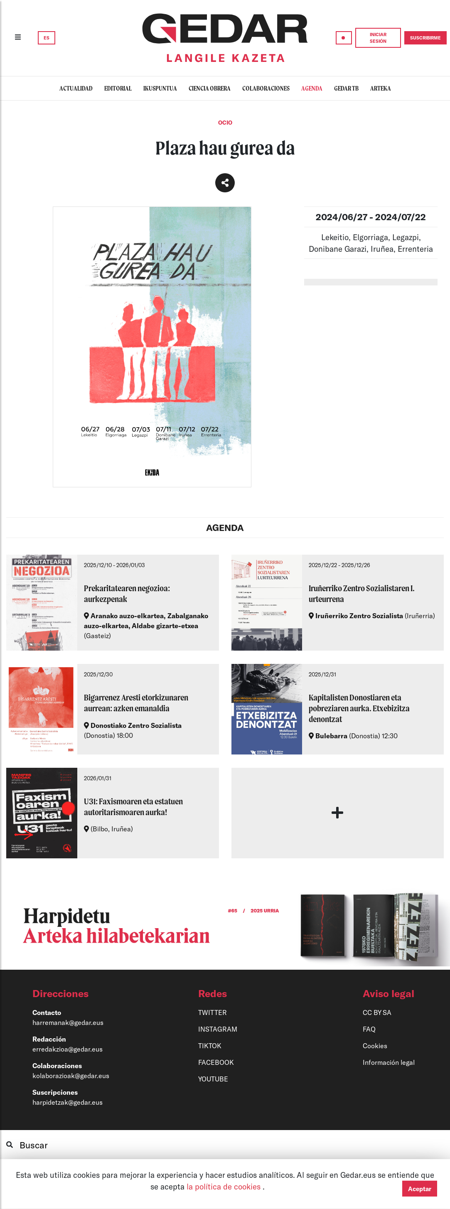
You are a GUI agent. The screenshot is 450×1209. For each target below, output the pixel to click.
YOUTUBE (213, 1079)
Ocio (225, 122)
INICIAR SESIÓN (378, 38)
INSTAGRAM (217, 1029)
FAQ (369, 1029)
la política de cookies (225, 1186)
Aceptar (419, 1188)
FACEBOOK (216, 1062)
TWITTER (212, 1012)
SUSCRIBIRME (425, 37)
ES (46, 37)
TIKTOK (209, 1045)
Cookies (375, 1045)
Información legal (389, 1062)
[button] (89, 993)
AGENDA (225, 527)
